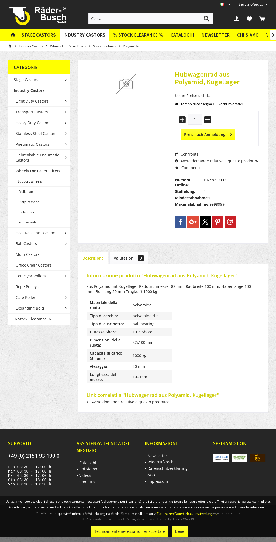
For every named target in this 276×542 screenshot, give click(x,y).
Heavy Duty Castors (33, 122)
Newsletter (216, 35)
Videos (85, 475)
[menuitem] (251, 4)
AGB (151, 474)
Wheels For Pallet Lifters (38, 170)
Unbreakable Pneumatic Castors (37, 157)
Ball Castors (26, 243)
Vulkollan (26, 191)
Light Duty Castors (32, 101)
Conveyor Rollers (31, 275)
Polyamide (27, 212)
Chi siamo (248, 35)
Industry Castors (29, 90)
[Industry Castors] (84, 35)
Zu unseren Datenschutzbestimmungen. (187, 513)
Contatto (87, 481)
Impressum (157, 481)
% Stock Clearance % (32, 318)
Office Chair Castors (33, 265)
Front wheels (27, 222)
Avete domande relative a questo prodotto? (216, 160)
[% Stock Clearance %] (138, 35)
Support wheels (30, 181)
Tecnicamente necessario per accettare (129, 531)
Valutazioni (129, 258)
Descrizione (93, 258)
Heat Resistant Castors (36, 232)
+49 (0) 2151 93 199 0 (34, 455)
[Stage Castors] (39, 35)
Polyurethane (29, 202)
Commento (188, 167)
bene (179, 531)
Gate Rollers (26, 297)
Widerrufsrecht (161, 461)
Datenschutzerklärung (167, 468)
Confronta (187, 154)
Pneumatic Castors (32, 144)
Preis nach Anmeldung (208, 133)
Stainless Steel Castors (36, 133)
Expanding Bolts (30, 308)
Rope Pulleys (27, 286)
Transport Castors (32, 111)
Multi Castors (28, 254)
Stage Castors (26, 79)
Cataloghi (182, 35)
